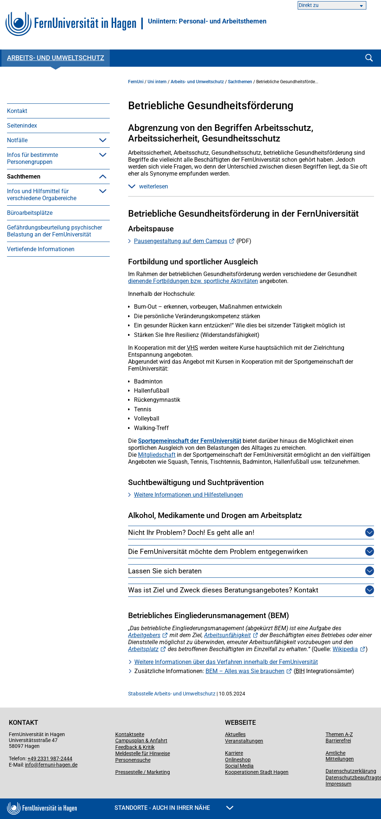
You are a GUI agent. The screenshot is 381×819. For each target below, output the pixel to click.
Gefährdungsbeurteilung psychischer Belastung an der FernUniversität (54, 326)
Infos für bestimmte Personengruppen (32, 158)
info (29, 765)
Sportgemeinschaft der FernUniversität (189, 440)
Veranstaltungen (244, 741)
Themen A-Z (339, 734)
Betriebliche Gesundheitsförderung (47, 224)
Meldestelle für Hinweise (142, 753)
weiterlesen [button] (148, 186)
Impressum (338, 784)
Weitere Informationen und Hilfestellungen (188, 494)
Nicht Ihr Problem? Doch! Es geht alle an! (191, 532)
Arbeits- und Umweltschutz (55, 58)
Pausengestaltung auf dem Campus (180, 241)
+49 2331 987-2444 (50, 758)
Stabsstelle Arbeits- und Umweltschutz (171, 694)
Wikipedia (345, 649)
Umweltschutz (36, 271)
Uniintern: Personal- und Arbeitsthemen (207, 21)
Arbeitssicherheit (39, 205)
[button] (103, 140)
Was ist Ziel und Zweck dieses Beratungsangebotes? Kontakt (223, 590)
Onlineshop (238, 760)
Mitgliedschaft (156, 454)
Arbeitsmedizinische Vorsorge (56, 191)
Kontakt (17, 110)
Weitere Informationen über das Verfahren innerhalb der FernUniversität (226, 661)
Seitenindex (22, 125)
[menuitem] (58, 110)
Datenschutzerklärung (351, 771)
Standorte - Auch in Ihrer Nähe (174, 807)
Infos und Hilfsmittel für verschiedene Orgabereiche (41, 290)
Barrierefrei (338, 740)
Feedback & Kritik (135, 747)
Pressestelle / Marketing (142, 772)
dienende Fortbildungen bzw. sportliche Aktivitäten (193, 281)
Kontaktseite (129, 734)
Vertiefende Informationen (41, 344)
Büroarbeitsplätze (29, 307)
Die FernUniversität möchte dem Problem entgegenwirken (218, 551)
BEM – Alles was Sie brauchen (245, 671)
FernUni (136, 81)
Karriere (234, 753)
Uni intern (157, 81)
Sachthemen (23, 176)
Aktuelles (235, 734)
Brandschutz (34, 242)
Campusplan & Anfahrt (141, 740)
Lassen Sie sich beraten (165, 571)
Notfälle (17, 140)
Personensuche (132, 760)
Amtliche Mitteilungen (340, 756)
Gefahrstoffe (34, 256)
